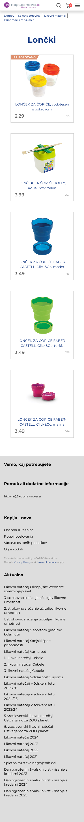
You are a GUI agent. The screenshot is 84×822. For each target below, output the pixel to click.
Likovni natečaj (17, 756)
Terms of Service (47, 562)
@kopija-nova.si (28, 496)
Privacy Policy (22, 562)
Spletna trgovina (29, 15)
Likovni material (55, 15)
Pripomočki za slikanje (19, 20)
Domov (9, 15)
